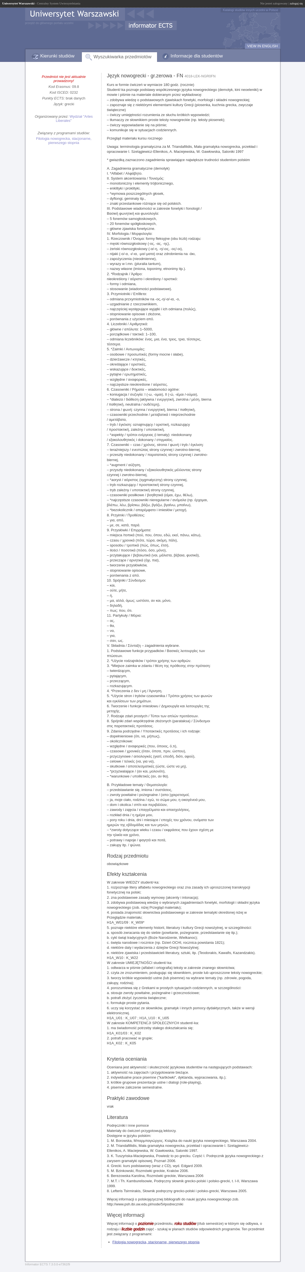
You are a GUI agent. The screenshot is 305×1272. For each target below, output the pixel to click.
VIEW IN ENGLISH (262, 46)
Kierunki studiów (57, 56)
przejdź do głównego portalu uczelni (49, 23)
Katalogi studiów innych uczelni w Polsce (250, 10)
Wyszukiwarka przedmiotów (122, 56)
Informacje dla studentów (197, 56)
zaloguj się (296, 3)
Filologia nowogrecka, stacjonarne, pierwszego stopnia (63, 140)
